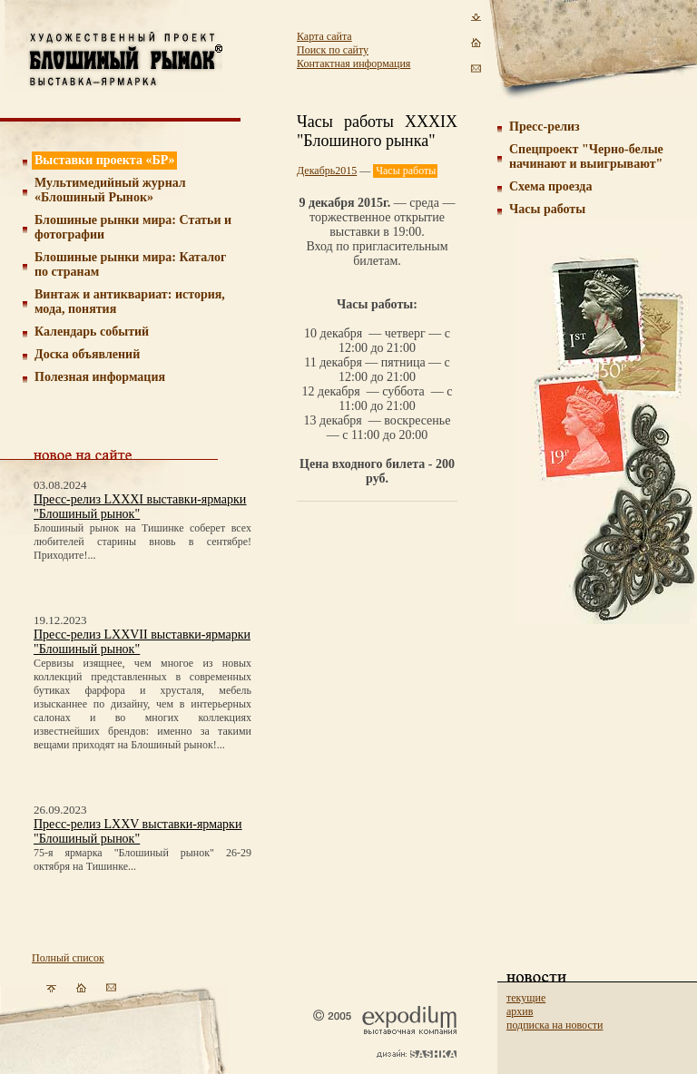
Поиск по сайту (332, 50)
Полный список (68, 958)
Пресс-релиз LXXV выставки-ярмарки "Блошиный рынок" (137, 831)
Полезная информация (99, 377)
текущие (525, 997)
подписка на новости (554, 1025)
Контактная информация (353, 63)
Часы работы (547, 209)
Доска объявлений (87, 354)
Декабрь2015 (327, 170)
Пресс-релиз (544, 126)
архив (519, 1011)
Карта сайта (324, 36)
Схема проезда (550, 186)
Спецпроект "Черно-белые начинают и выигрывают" (586, 156)
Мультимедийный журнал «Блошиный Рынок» (110, 190)
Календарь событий (91, 331)
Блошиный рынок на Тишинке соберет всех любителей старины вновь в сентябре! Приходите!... (142, 541)
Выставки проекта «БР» (104, 160)
